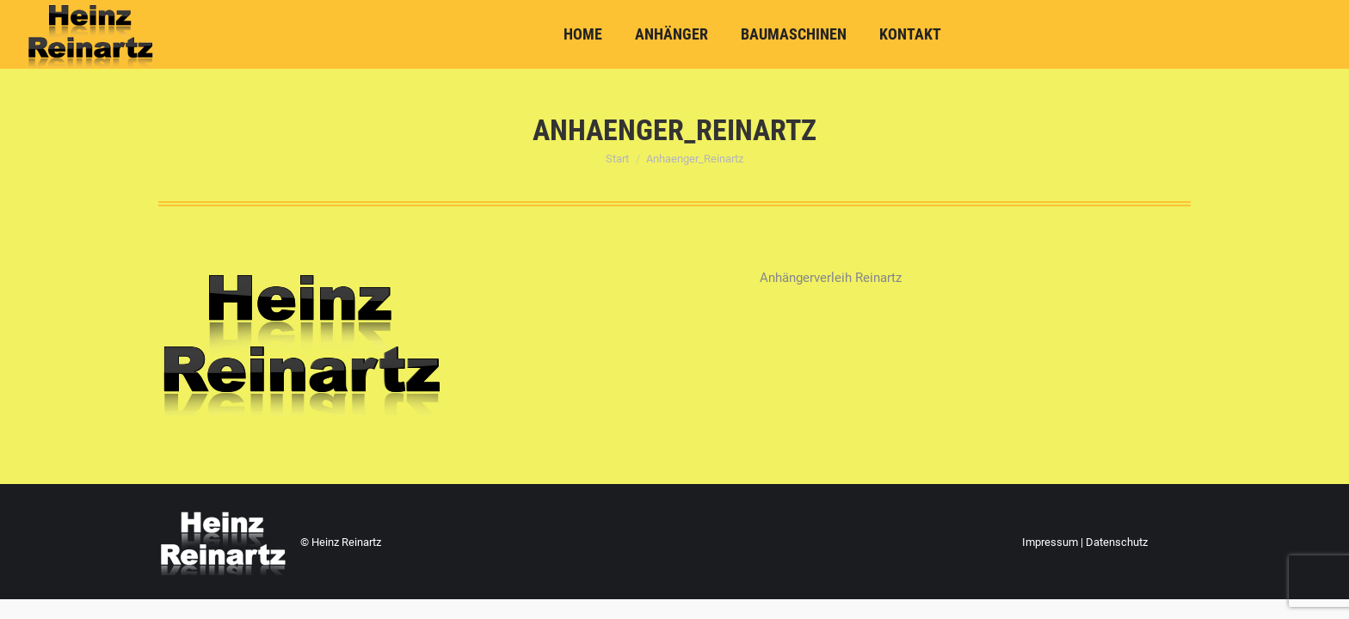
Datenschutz (1117, 542)
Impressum (1050, 542)
